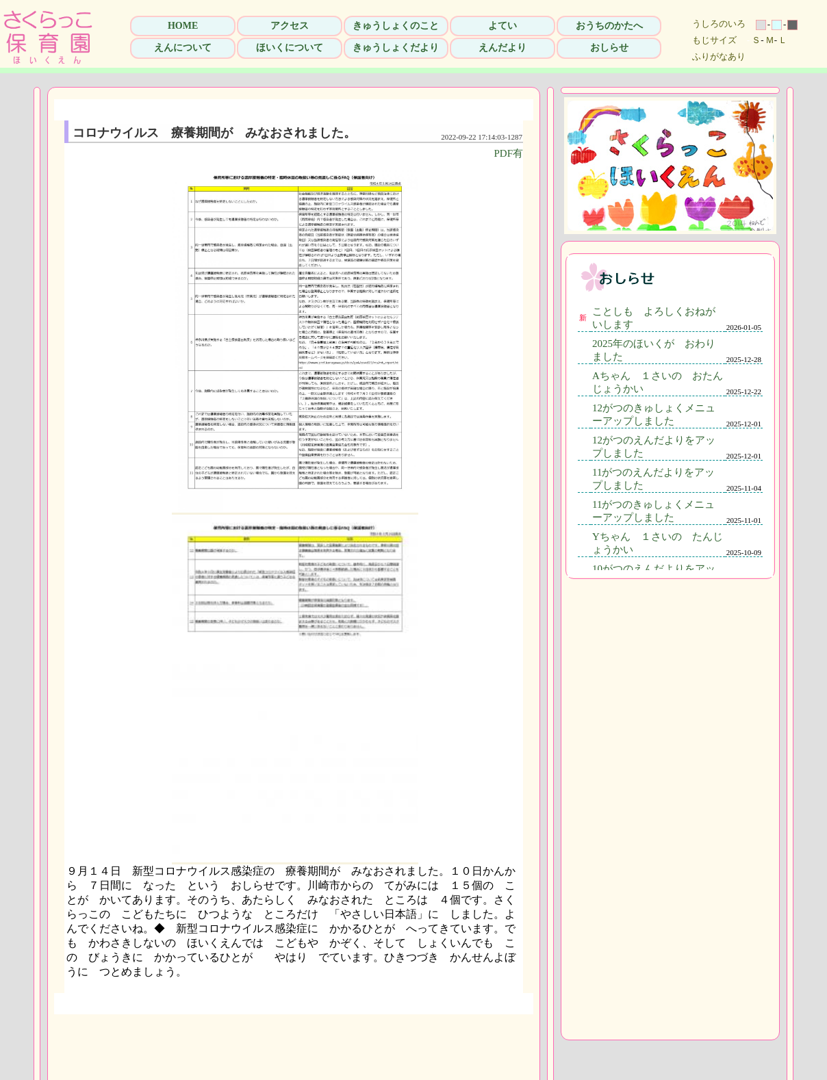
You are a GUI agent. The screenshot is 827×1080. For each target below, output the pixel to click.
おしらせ (609, 47)
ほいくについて (289, 47)
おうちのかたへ (609, 26)
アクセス (289, 26)
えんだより (502, 47)
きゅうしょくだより (396, 47)
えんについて (183, 47)
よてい (502, 26)
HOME (183, 26)
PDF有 (508, 153)
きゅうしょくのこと (396, 26)
